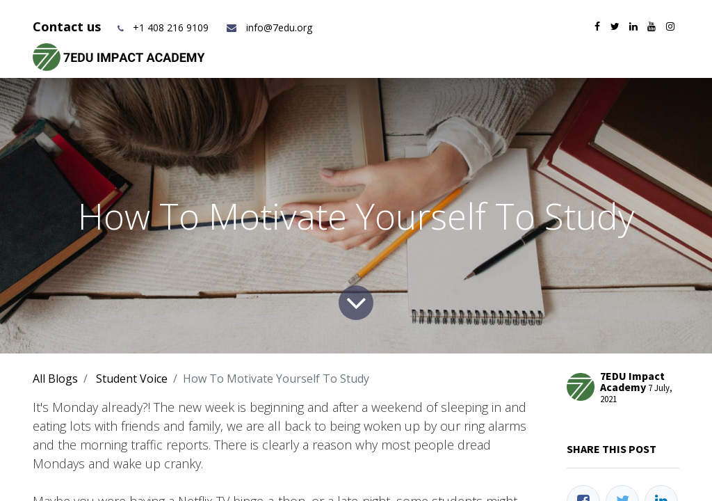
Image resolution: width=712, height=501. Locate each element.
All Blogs (55, 378)
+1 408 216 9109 (171, 27)
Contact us (68, 26)
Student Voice (132, 378)
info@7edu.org (268, 27)
